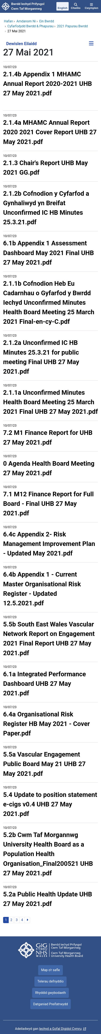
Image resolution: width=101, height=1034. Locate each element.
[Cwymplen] (91, 6)
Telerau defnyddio (50, 981)
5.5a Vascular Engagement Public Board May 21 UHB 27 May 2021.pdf (44, 764)
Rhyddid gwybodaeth (50, 993)
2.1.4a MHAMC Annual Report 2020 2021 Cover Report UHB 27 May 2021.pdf (50, 132)
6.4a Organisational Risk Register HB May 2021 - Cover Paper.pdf (46, 723)
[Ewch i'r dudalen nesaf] (27, 920)
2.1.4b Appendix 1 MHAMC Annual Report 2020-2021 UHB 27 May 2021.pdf (47, 83)
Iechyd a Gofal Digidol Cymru (60, 1029)
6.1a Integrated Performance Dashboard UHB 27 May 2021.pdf (44, 683)
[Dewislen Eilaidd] (91, 44)
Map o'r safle (50, 970)
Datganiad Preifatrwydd (50, 1004)
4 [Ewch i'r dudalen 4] (22, 920)
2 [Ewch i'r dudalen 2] (11, 920)
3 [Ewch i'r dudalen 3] (17, 920)
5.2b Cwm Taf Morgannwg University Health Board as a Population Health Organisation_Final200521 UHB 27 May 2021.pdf (48, 854)
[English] (62, 6)
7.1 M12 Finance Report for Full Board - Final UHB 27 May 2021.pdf (48, 503)
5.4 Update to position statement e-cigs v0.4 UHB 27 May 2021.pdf (50, 804)
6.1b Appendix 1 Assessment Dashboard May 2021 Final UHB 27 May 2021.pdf (48, 252)
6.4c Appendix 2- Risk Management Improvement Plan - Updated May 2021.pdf (49, 543)
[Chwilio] (75, 6)
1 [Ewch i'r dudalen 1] (6, 920)
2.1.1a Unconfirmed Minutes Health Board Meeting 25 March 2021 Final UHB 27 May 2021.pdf (50, 402)
